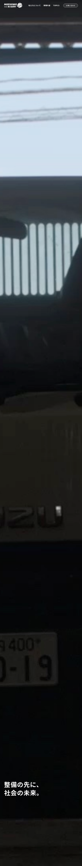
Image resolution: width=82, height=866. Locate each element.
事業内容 (46, 5)
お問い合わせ (70, 5)
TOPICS (56, 5)
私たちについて (35, 5)
